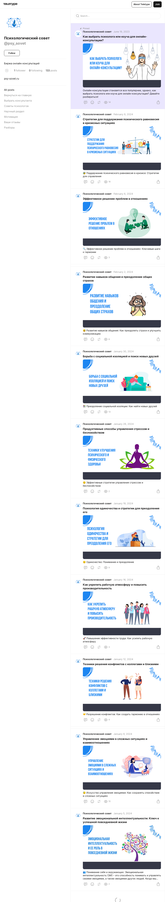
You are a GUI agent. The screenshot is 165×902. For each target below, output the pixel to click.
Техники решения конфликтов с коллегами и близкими (121, 665)
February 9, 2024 (123, 114)
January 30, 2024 (124, 351)
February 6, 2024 (123, 194)
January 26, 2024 (124, 424)
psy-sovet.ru (11, 78)
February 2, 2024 (123, 272)
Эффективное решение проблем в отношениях (115, 199)
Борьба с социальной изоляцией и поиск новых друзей (121, 356)
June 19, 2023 (122, 31)
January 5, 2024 (123, 814)
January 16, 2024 (123, 580)
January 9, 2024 (123, 734)
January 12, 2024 (123, 660)
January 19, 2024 (123, 504)
